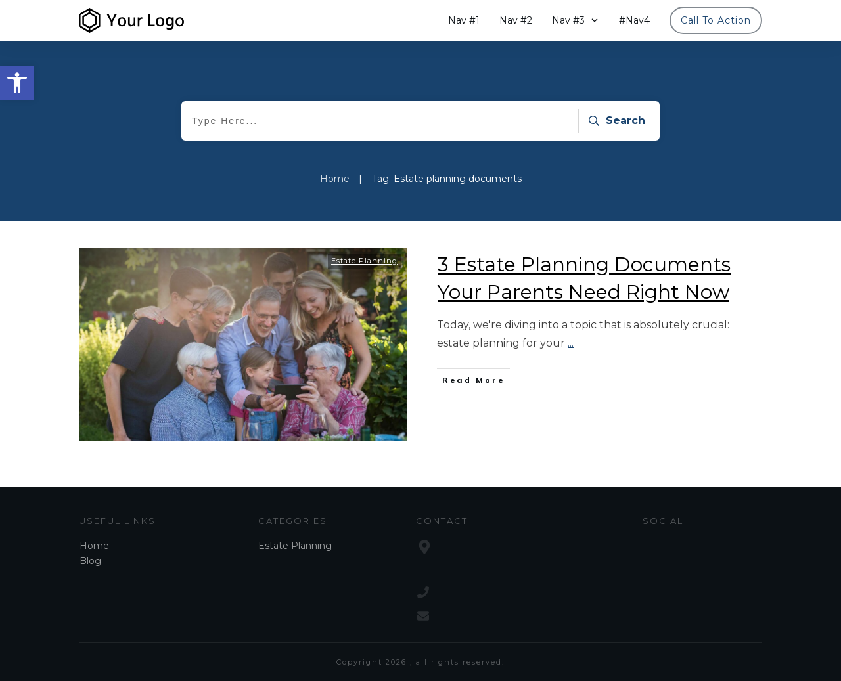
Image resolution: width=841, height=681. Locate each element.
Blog (90, 561)
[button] (17, 83)
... (571, 343)
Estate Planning (364, 260)
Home (94, 546)
